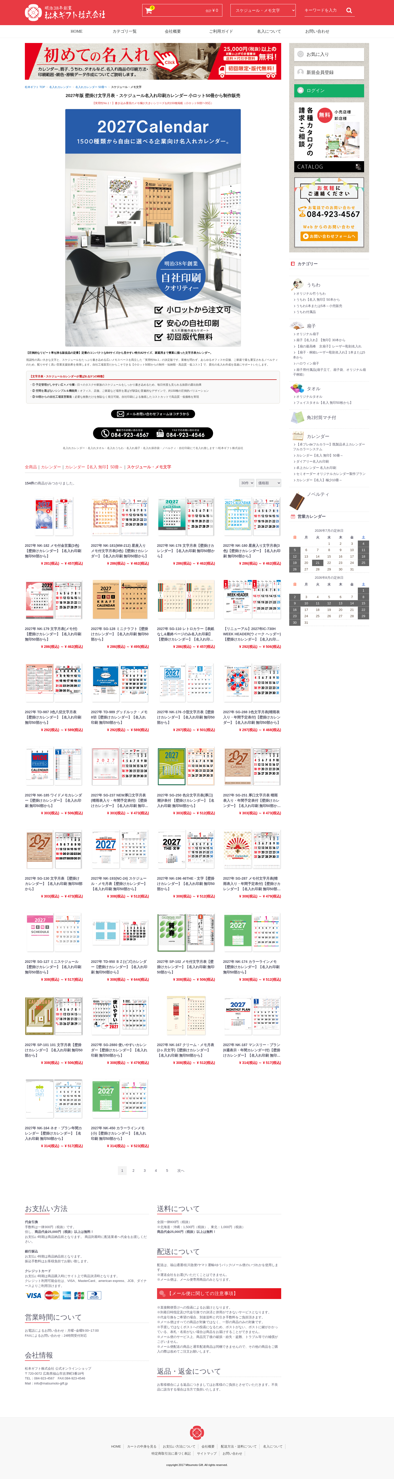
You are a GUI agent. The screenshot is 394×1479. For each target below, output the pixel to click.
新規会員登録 (315, 72)
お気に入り (313, 54)
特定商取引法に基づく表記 (171, 1453)
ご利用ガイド (221, 31)
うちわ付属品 (304, 312)
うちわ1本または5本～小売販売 (317, 306)
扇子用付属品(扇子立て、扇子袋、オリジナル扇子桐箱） (329, 372)
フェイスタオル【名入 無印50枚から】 (323, 403)
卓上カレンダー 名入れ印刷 (314, 468)
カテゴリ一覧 (125, 31)
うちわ (313, 285)
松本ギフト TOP (35, 86)
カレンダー (51, 467)
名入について (269, 31)
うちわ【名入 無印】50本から (316, 299)
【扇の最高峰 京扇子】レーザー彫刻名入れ (327, 346)
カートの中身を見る (142, 1446)
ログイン (311, 90)
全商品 (31, 467)
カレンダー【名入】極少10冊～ (317, 480)
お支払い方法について (179, 1446)
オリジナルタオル (307, 396)
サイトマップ (207, 1453)
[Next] (181, 1170)
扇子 (311, 326)
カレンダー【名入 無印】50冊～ (94, 467)
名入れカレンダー (60, 86)
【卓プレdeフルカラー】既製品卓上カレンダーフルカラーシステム (329, 446)
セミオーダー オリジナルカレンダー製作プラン (329, 474)
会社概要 (173, 31)
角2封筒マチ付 (321, 417)
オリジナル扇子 (306, 334)
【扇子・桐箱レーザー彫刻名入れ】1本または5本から (329, 354)
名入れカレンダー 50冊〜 (91, 86)
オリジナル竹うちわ (309, 293)
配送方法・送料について (239, 1446)
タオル (313, 388)
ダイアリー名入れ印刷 (311, 461)
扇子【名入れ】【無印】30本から (319, 340)
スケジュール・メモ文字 (149, 467)
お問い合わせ (317, 31)
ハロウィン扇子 (306, 363)
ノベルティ (318, 494)
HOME (76, 31)
